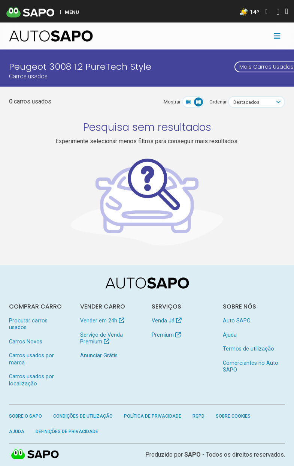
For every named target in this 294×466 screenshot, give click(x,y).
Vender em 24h (102, 321)
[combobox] (256, 102)
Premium (166, 335)
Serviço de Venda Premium (101, 338)
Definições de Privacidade (67, 431)
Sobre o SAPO (25, 416)
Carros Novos (25, 342)
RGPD (198, 416)
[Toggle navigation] (277, 36)
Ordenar (218, 102)
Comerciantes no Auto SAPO (250, 366)
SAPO (192, 454)
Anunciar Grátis (99, 355)
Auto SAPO (237, 321)
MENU (72, 12)
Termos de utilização (248, 349)
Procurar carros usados (28, 324)
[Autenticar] (277, 12)
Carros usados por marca (31, 359)
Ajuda (230, 335)
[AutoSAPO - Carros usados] (51, 36)
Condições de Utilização (83, 416)
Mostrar (172, 102)
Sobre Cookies (233, 416)
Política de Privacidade (152, 416)
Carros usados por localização (31, 380)
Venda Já (166, 321)
